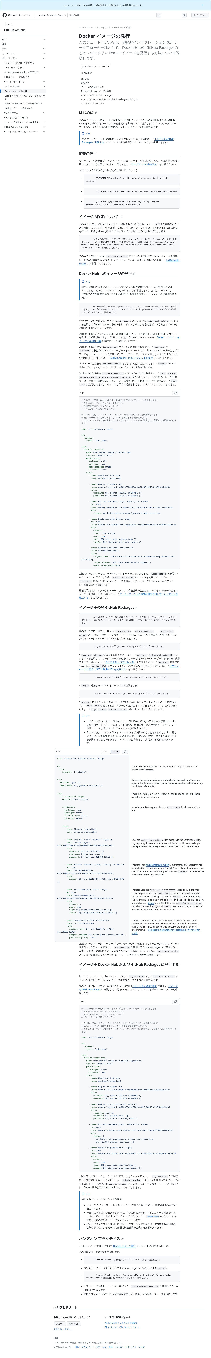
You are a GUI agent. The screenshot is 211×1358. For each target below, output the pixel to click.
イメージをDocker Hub (144, 985)
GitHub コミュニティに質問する (121, 1323)
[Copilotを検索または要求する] (114, 15)
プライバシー (87, 1347)
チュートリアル (104, 27)
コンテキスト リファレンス (119, 662)
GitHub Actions (14, 30)
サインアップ (200, 15)
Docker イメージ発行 (124, 1246)
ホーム (8, 24)
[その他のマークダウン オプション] (108, 66)
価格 (111, 1347)
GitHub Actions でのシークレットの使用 (131, 357)
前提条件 (88, 153)
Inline (115, 751)
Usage (151, 903)
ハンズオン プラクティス (101, 1238)
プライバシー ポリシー (63, 1329)
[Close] (202, 4)
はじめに (88, 112)
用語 (77, 1347)
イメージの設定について (100, 216)
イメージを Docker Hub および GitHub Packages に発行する (129, 966)
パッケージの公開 (122, 27)
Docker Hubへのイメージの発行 (107, 273)
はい (59, 1323)
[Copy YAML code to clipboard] (175, 393)
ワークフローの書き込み (144, 164)
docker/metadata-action (157, 864)
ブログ (141, 1347)
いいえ (73, 1323)
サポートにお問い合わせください (122, 1327)
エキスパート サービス (125, 1347)
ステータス (101, 1347)
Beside (106, 751)
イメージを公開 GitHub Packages (108, 607)
